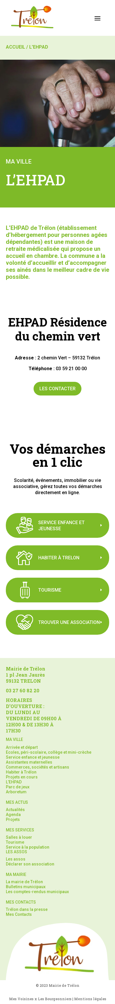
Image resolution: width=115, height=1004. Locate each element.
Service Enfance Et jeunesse (61, 525)
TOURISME (49, 590)
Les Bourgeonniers (55, 998)
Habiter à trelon (58, 557)
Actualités (15, 809)
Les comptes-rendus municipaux (37, 891)
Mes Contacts (19, 914)
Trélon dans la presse (27, 909)
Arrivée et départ (22, 747)
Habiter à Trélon (21, 772)
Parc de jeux (17, 787)
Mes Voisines (21, 998)
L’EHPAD (14, 782)
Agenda (13, 814)
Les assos (15, 859)
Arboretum (16, 792)
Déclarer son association (30, 864)
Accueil (15, 47)
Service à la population (27, 847)
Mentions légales (90, 998)
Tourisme (15, 842)
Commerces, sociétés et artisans (37, 767)
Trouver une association (69, 622)
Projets (13, 819)
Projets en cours (22, 777)
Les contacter (57, 388)
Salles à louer (19, 837)
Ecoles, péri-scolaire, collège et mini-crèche (48, 752)
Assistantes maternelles (29, 762)
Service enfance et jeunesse (33, 757)
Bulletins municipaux (26, 886)
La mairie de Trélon (24, 881)
